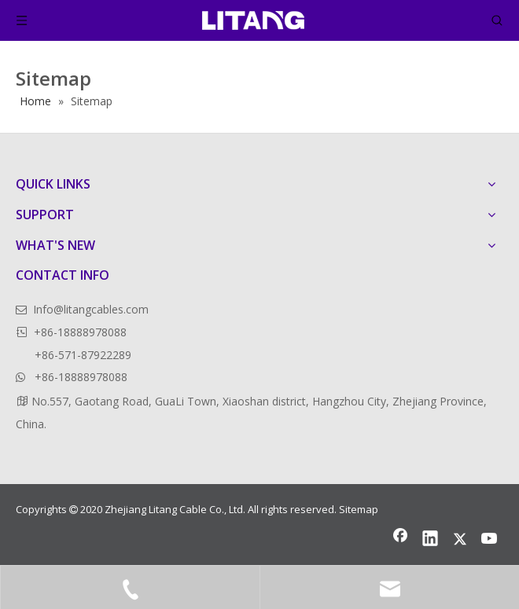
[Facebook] (400, 539)
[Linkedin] (430, 539)
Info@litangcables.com (91, 309)
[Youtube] (489, 539)
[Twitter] (460, 539)
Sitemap (358, 509)
